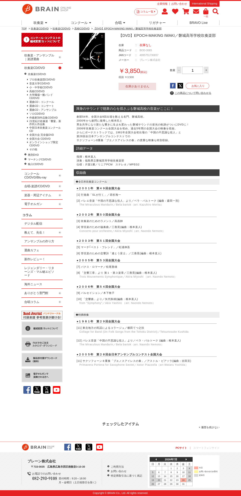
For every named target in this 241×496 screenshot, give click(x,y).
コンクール (81, 23)
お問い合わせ (179, 3)
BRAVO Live (198, 23)
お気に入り (198, 85)
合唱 (120, 23)
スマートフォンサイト (206, 447)
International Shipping (204, 3)
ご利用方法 (117, 466)
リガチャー (157, 23)
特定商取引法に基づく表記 (126, 475)
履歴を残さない (210, 427)
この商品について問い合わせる (190, 93)
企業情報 (162, 3)
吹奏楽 (40, 23)
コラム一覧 (147, 11)
